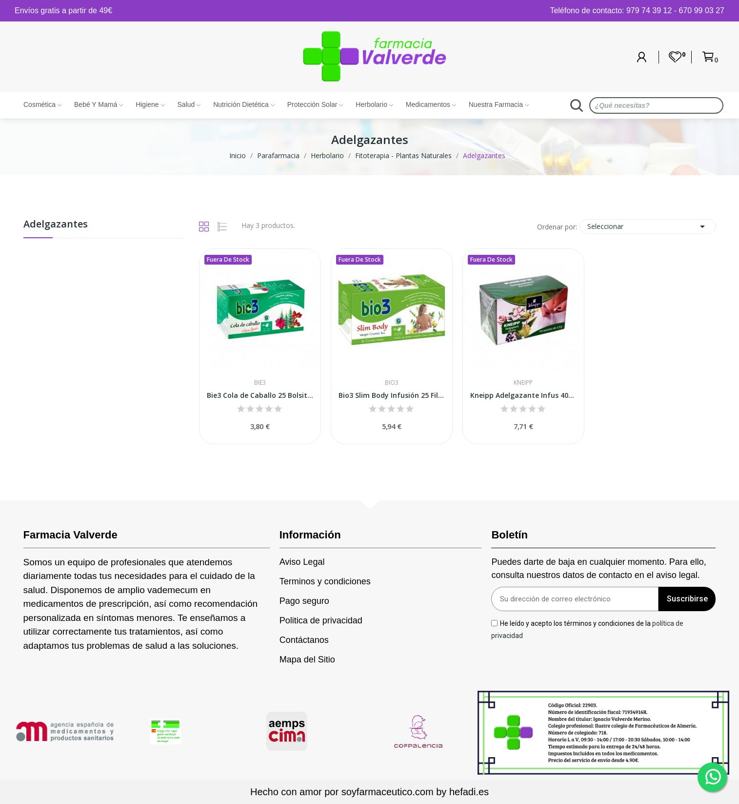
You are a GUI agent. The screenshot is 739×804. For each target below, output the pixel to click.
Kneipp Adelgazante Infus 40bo (523, 395)
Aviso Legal (302, 562)
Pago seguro (304, 601)
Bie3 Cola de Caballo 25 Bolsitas (260, 395)
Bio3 (392, 383)
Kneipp (523, 383)
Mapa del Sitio (307, 659)
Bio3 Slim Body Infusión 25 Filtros (392, 395)
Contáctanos (304, 640)
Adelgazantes (55, 224)
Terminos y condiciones (325, 581)
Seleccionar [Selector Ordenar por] (647, 226)
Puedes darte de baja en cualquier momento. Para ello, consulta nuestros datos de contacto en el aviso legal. (598, 568)
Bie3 (260, 383)
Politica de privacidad (321, 620)
